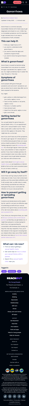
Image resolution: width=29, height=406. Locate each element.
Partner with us (14, 362)
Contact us (14, 350)
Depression (14, 300)
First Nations (14, 326)
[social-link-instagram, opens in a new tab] (10, 396)
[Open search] (23, 2)
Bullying (14, 297)
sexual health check (11, 249)
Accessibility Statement (14, 402)
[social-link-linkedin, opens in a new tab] (24, 396)
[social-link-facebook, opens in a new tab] (19, 396)
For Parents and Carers (14, 285)
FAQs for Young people (14, 332)
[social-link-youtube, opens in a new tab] (14, 396)
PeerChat (14, 324)
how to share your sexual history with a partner (15, 254)
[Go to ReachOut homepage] (3, 2)
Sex (6, 7)
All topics (14, 314)
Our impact (14, 347)
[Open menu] (26, 2)
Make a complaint (15, 365)
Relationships (12, 271)
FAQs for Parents (14, 335)
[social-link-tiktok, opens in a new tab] (5, 396)
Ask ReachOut (14, 321)
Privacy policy (17, 400)
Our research (14, 344)
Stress (14, 309)
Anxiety (14, 294)
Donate (14, 359)
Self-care (14, 306)
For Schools (14, 288)
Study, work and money (14, 311)
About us (14, 341)
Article (4, 271)
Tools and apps (14, 329)
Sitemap (23, 400)
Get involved (14, 356)
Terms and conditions (8, 400)
